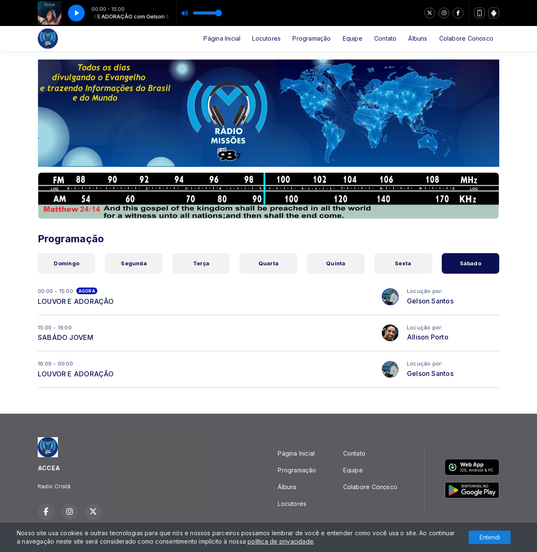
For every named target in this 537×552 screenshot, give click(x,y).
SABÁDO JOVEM (66, 337)
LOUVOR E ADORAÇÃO (76, 301)
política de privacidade (280, 541)
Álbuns (417, 38)
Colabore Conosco (466, 38)
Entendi (490, 537)
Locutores (266, 38)
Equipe (352, 38)
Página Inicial (221, 38)
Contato (385, 38)
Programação (311, 38)
